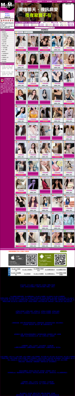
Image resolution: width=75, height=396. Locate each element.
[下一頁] (58, 32)
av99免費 (25, 324)
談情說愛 (4, 59)
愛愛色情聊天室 (36, 395)
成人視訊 (4, 61)
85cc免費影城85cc (50, 273)
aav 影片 (35, 345)
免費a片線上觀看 (45, 393)
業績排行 (4, 32)
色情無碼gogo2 (12, 372)
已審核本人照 (5, 57)
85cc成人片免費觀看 (59, 296)
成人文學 (37, 324)
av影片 (53, 286)
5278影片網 (37, 285)
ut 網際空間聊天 (40, 347)
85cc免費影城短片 (50, 269)
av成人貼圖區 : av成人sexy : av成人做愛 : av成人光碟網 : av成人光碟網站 (20, 356)
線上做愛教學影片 (62, 372)
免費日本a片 (19, 313)
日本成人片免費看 (46, 313)
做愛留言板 (29, 361)
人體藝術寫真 (40, 322)
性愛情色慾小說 (47, 324)
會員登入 (7, 13)
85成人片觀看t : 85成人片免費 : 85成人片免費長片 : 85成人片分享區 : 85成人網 (31, 358)
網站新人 (4, 51)
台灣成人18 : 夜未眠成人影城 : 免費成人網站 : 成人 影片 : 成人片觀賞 (48, 360)
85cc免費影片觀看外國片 (17, 296)
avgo (40, 335)
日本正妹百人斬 (35, 313)
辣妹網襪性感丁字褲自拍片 (24, 372)
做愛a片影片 (21, 361)
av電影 (22, 286)
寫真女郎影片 (59, 322)
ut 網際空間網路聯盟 (20, 347)
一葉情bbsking (52, 372)
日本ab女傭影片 (23, 371)
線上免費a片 (23, 393)
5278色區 (44, 285)
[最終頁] (65, 32)
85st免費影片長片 (61, 269)
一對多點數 (4, 47)
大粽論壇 (51, 335)
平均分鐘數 (4, 37)
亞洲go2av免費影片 (30, 286)
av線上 (30, 345)
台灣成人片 (37, 311)
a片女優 (30, 393)
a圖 (41, 324)
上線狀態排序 (5, 53)
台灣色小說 (45, 335)
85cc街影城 (27, 273)
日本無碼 (48, 371)
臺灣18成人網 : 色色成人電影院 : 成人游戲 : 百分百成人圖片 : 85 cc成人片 (53, 298)
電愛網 (22, 335)
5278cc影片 (23, 285)
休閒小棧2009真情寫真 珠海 (28, 322)
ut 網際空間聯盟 (31, 347)
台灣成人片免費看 (46, 311)
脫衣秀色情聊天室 (54, 395)
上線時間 (4, 41)
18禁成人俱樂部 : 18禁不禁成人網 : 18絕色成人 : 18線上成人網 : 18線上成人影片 (50, 301)
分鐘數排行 (4, 34)
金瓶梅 (59, 334)
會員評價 (4, 39)
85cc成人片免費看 (39, 273)
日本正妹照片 (55, 313)
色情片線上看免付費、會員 (40, 372)
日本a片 (53, 371)
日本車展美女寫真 (50, 322)
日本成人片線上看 (34, 371)
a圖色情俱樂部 (20, 395)
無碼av (48, 286)
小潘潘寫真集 (15, 322)
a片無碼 (53, 393)
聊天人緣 (4, 43)
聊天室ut (58, 347)
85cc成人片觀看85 (27, 269)
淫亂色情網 (28, 395)
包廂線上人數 (5, 45)
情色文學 (31, 324)
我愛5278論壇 (51, 285)
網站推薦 (4, 55)
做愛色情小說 (44, 361)
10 (55, 32)
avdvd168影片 (42, 345)
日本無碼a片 (26, 313)
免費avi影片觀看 (41, 286)
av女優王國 (50, 345)
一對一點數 (4, 49)
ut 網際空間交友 (50, 347)
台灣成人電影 (29, 311)
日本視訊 (42, 371)
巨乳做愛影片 (53, 361)
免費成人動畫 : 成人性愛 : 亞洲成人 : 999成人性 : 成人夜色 (16, 298)
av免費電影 (25, 345)
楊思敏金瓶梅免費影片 (30, 334)
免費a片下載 (36, 393)
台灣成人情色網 (20, 311)
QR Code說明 (63, 251)
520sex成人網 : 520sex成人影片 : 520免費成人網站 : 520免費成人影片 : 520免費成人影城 (25, 299)
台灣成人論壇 (55, 311)
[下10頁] (62, 32)
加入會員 (7, 15)
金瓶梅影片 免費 (18, 334)
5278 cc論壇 (30, 285)
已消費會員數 (5, 36)
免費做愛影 (36, 361)
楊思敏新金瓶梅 (42, 334)
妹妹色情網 (45, 395)
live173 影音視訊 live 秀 (31, 335)
